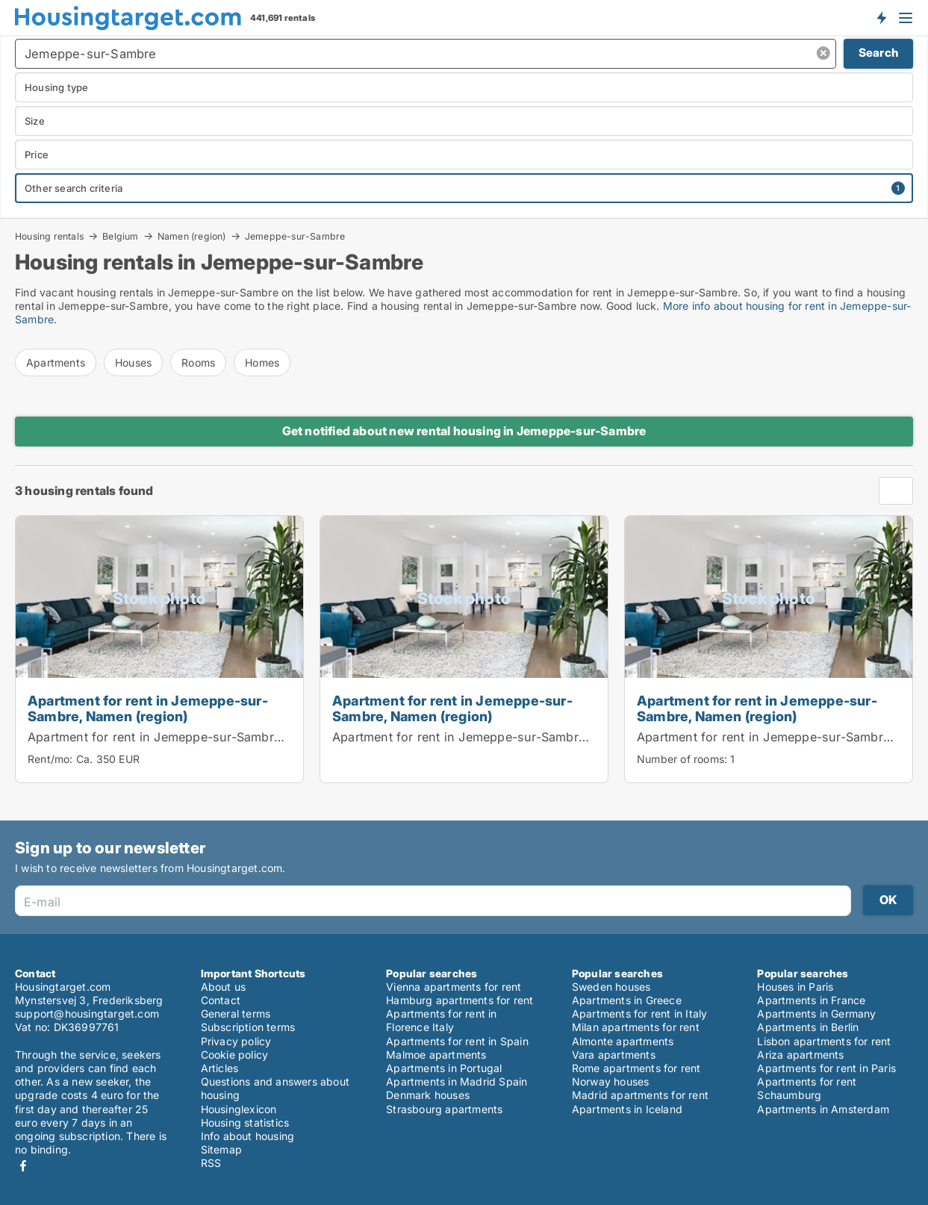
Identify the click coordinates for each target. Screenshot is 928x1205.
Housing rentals (49, 236)
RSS (211, 1162)
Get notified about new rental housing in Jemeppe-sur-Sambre (464, 430)
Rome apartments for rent (636, 1068)
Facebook (23, 1165)
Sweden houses (611, 986)
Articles (220, 1068)
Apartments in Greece (627, 1000)
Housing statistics (245, 1122)
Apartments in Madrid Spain (456, 1081)
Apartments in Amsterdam (823, 1109)
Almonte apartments (623, 1041)
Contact (220, 1000)
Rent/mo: (52, 759)
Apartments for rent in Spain (457, 1041)
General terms (236, 1013)
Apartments (55, 362)
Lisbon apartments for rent (824, 1041)
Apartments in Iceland (627, 1109)
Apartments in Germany (816, 1013)
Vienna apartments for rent (453, 986)
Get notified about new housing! (881, 17)
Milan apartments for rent (636, 1027)
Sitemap (221, 1149)
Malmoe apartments (436, 1054)
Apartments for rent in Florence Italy (441, 1020)
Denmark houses (428, 1095)
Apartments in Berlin (808, 1027)
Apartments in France (811, 1000)
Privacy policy (236, 1041)
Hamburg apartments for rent (459, 1000)
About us (223, 986)
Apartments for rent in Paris (826, 1068)
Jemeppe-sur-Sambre (295, 236)
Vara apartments (613, 1054)
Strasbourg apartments (444, 1109)
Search (878, 53)
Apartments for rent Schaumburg (806, 1088)
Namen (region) (192, 236)
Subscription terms (248, 1027)
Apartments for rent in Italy (640, 1013)
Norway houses (611, 1081)
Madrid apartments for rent (640, 1095)
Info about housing (248, 1136)
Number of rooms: (682, 759)
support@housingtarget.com (87, 1013)
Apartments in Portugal (444, 1068)
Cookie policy (235, 1054)
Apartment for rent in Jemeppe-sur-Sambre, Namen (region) (148, 708)
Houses (133, 362)
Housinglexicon (239, 1109)
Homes (262, 362)
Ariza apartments (800, 1054)
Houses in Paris (795, 986)
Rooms (198, 362)
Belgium (120, 236)
